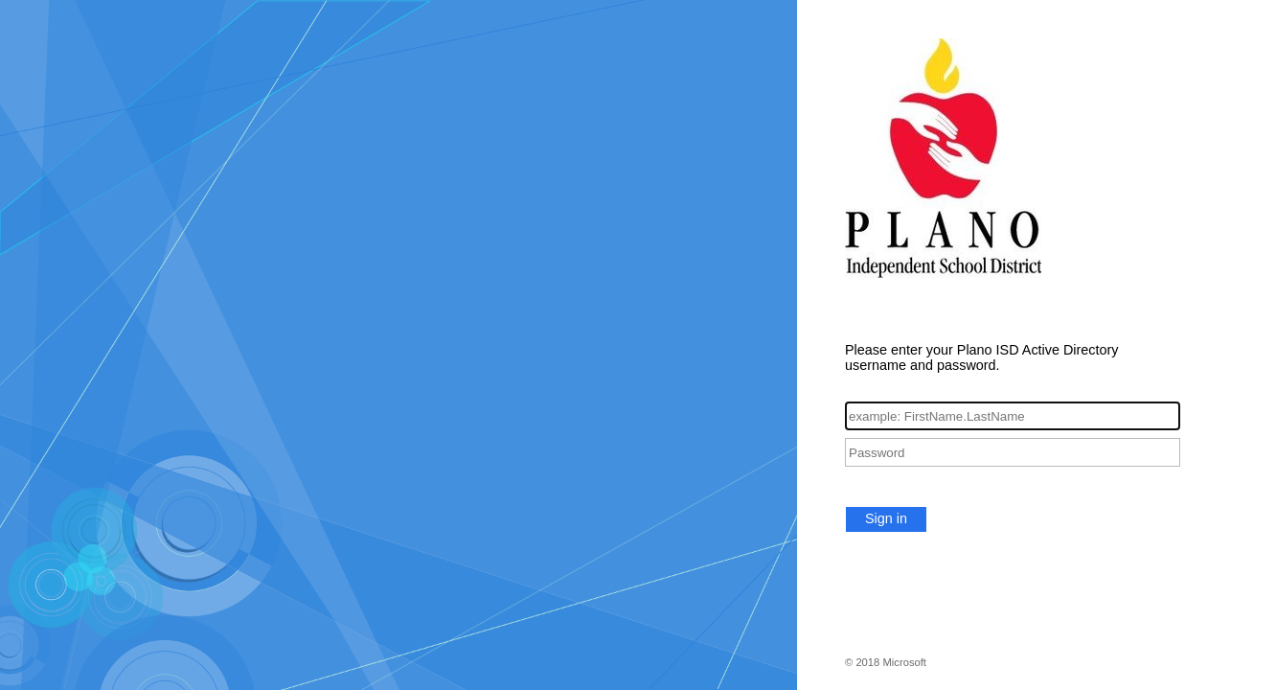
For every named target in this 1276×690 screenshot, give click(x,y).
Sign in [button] (886, 518)
